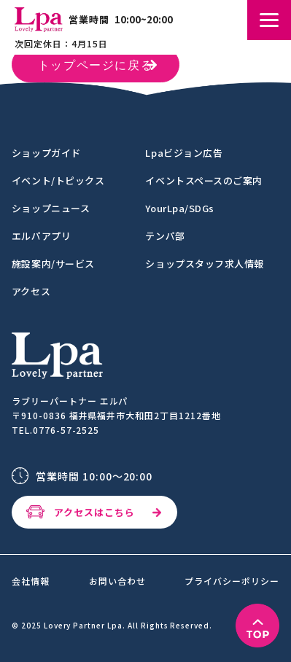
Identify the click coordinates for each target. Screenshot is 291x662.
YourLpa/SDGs (179, 208)
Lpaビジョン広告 (183, 152)
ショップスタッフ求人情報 (204, 263)
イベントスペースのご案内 (203, 180)
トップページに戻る (95, 66)
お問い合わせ (117, 581)
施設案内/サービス (53, 263)
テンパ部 (165, 236)
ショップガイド (46, 152)
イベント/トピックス (58, 180)
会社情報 (31, 581)
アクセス (31, 291)
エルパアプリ (41, 236)
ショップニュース (51, 208)
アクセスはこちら (94, 512)
